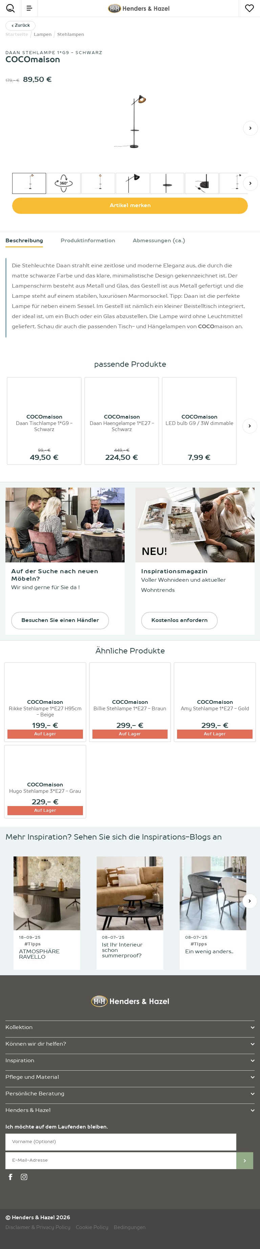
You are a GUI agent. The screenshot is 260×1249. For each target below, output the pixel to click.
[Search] (10, 8)
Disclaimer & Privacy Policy (37, 1227)
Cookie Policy (92, 1227)
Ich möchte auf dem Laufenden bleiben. (56, 1127)
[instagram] (25, 1177)
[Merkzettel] (249, 8)
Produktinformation (88, 241)
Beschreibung (24, 241)
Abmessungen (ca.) (159, 241)
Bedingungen (130, 1227)
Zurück (20, 26)
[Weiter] (250, 128)
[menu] (29, 8)
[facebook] (11, 1177)
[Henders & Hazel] (138, 8)
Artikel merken (130, 205)
